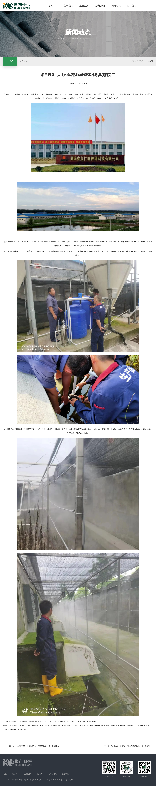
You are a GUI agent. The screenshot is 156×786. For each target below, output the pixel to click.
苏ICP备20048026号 (55, 780)
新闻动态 (116, 5)
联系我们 (131, 5)
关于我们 (68, 5)
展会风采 (23, 61)
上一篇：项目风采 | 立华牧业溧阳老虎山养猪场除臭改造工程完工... (32, 746)
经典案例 (100, 5)
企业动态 (9, 61)
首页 (50, 5)
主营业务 (84, 5)
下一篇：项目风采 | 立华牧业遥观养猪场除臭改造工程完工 (127, 746)
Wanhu (73, 780)
